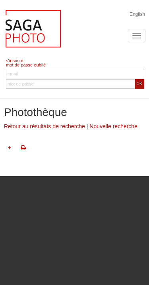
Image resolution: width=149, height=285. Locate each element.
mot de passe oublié (26, 65)
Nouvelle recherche (113, 126)
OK (139, 84)
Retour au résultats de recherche (44, 126)
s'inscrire (14, 60)
